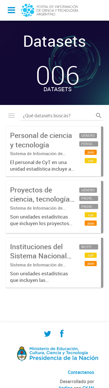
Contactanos (81, 372)
